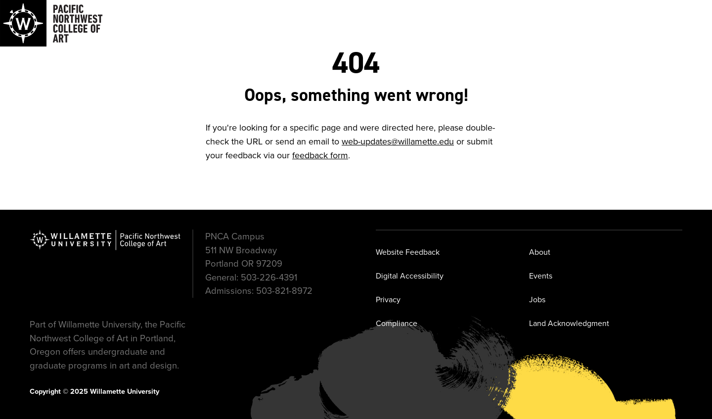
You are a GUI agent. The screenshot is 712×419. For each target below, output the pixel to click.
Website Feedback (408, 252)
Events (540, 275)
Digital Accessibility (410, 275)
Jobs (537, 299)
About (539, 252)
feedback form (320, 155)
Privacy (388, 299)
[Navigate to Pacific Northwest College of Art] (51, 23)
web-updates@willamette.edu (398, 141)
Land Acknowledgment (569, 323)
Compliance (396, 323)
